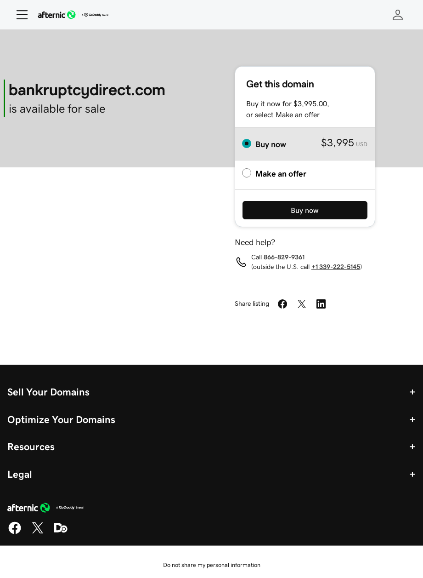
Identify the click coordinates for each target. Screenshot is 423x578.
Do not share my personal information (211, 565)
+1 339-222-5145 (335, 266)
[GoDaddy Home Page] (45, 509)
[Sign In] (397, 14)
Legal (19, 474)
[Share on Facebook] (282, 304)
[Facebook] (14, 532)
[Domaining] (60, 532)
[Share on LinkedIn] (321, 304)
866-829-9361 (284, 257)
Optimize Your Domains (61, 419)
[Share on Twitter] (301, 304)
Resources (31, 446)
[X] (37, 532)
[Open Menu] (18, 14)
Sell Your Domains (48, 392)
